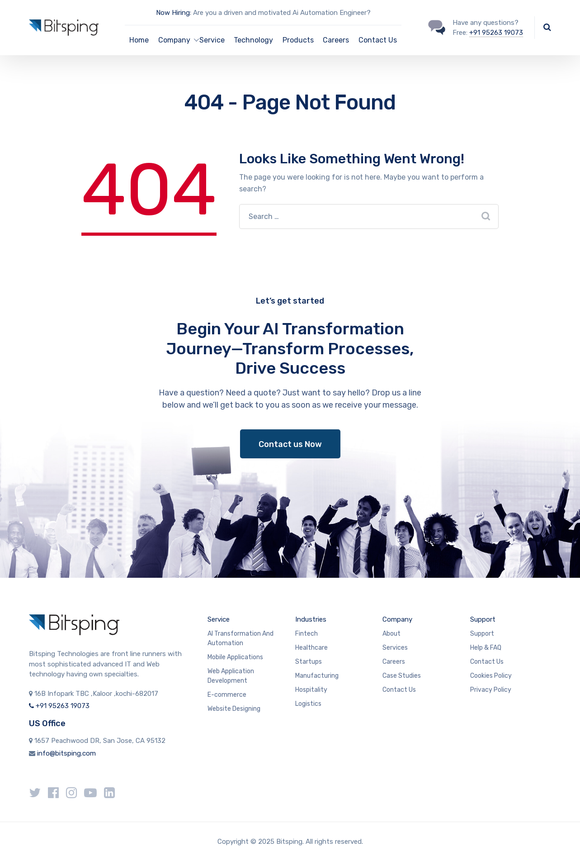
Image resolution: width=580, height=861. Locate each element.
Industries (310, 619)
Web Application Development (230, 676)
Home (139, 40)
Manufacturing (317, 676)
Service (212, 40)
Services (395, 648)
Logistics (308, 704)
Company (397, 619)
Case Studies (401, 676)
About (391, 633)
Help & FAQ (485, 648)
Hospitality (311, 690)
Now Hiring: (173, 13)
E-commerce (226, 695)
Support (482, 619)
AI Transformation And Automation (240, 638)
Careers (336, 40)
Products (298, 40)
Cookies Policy (491, 676)
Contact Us (377, 40)
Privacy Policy (490, 690)
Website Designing (233, 709)
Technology (253, 40)
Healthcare (311, 648)
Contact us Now (290, 444)
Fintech (306, 633)
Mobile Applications (235, 657)
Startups (308, 662)
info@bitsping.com (66, 753)
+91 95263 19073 (496, 33)
